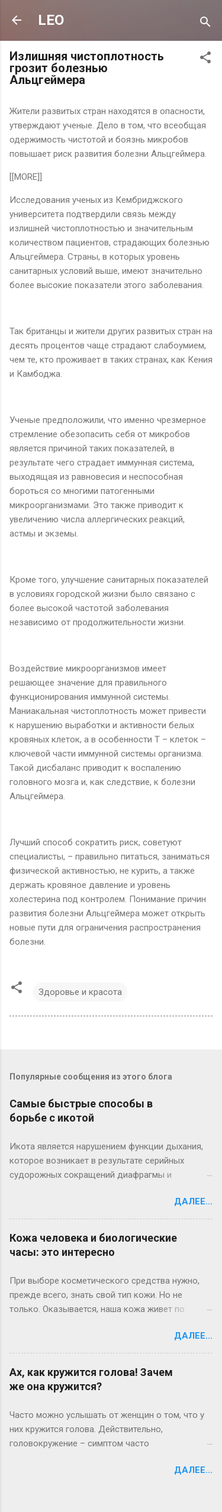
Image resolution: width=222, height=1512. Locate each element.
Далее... (193, 1201)
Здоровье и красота (80, 992)
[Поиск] (205, 24)
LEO (51, 20)
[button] (205, 59)
